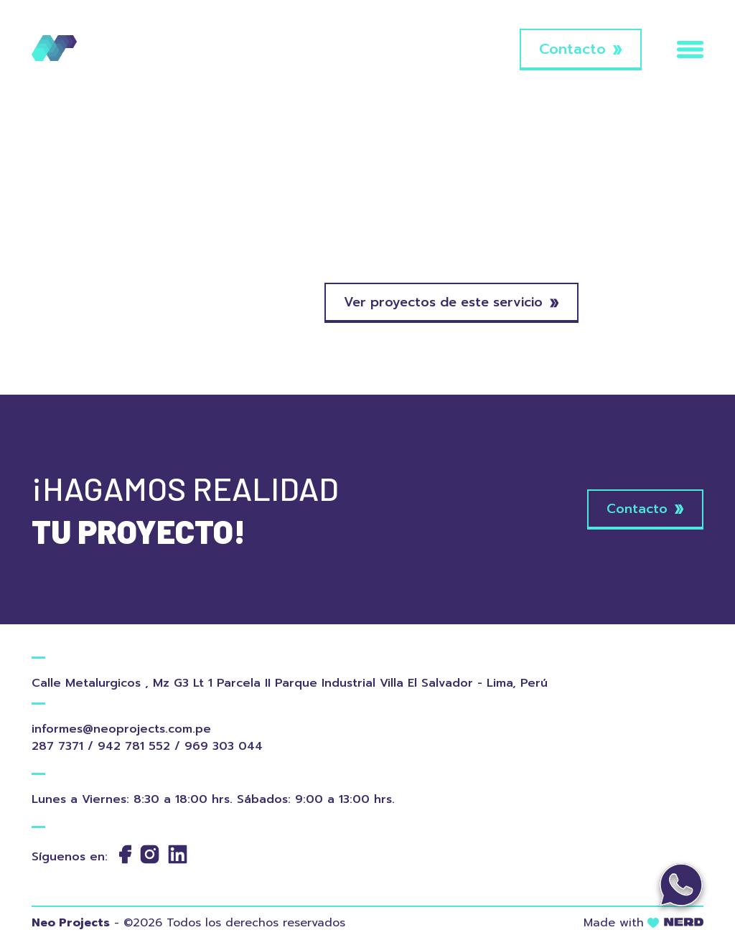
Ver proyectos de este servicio (451, 302)
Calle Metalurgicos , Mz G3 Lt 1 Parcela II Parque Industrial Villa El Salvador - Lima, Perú (287, 683)
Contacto (580, 49)
